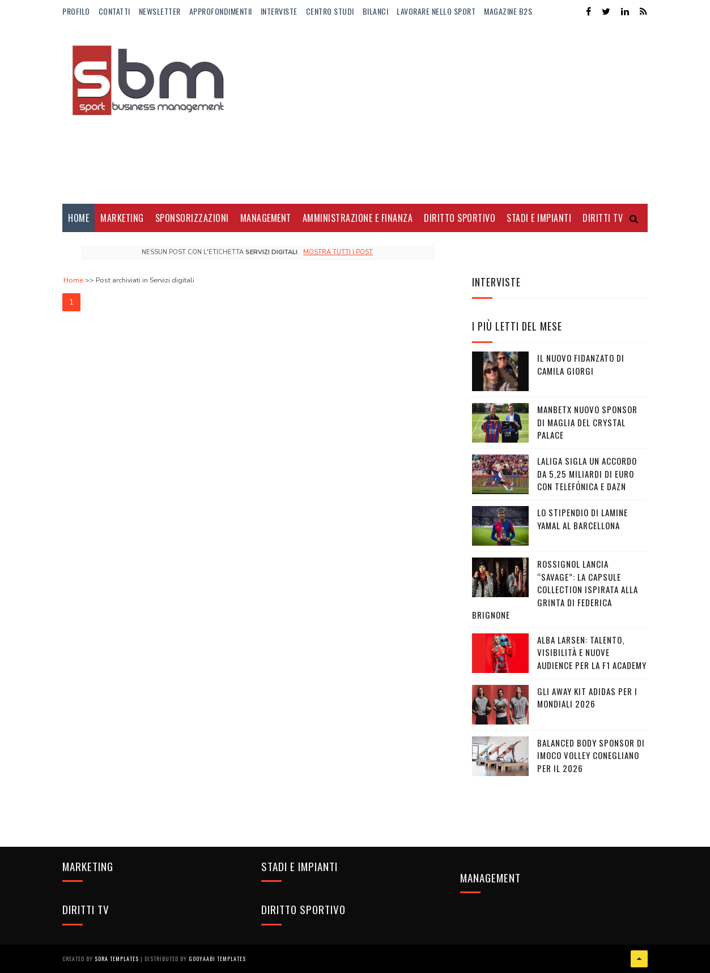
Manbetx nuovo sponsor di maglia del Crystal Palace (587, 422)
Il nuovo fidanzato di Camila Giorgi (580, 364)
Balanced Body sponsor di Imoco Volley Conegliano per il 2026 (591, 755)
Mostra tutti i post (338, 252)
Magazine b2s (508, 11)
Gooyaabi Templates (217, 958)
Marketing (122, 218)
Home (78, 218)
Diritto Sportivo (459, 218)
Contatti (114, 11)
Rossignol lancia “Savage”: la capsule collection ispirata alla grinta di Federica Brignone (555, 589)
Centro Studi (330, 11)
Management (265, 218)
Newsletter (160, 11)
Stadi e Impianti (539, 218)
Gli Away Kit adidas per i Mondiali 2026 (587, 697)
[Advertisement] (441, 113)
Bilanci (376, 11)
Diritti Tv (603, 218)
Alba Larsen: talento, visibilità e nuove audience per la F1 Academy (592, 652)
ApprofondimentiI (220, 11)
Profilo (76, 11)
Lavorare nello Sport (436, 11)
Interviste (279, 11)
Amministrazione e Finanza (358, 218)
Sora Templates (117, 958)
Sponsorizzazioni (192, 218)
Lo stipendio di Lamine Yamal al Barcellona (582, 518)
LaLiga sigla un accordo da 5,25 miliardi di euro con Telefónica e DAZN (587, 473)
